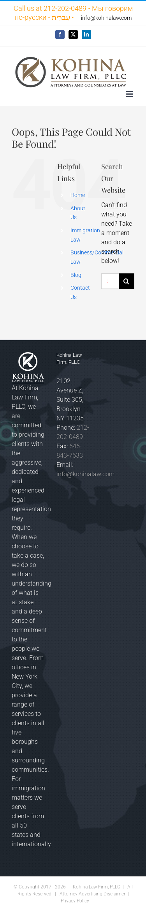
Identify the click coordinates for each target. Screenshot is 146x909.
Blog (75, 275)
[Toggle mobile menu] (130, 94)
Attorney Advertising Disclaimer (92, 894)
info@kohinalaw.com (106, 18)
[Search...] (110, 281)
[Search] (126, 281)
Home (77, 195)
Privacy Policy (75, 901)
